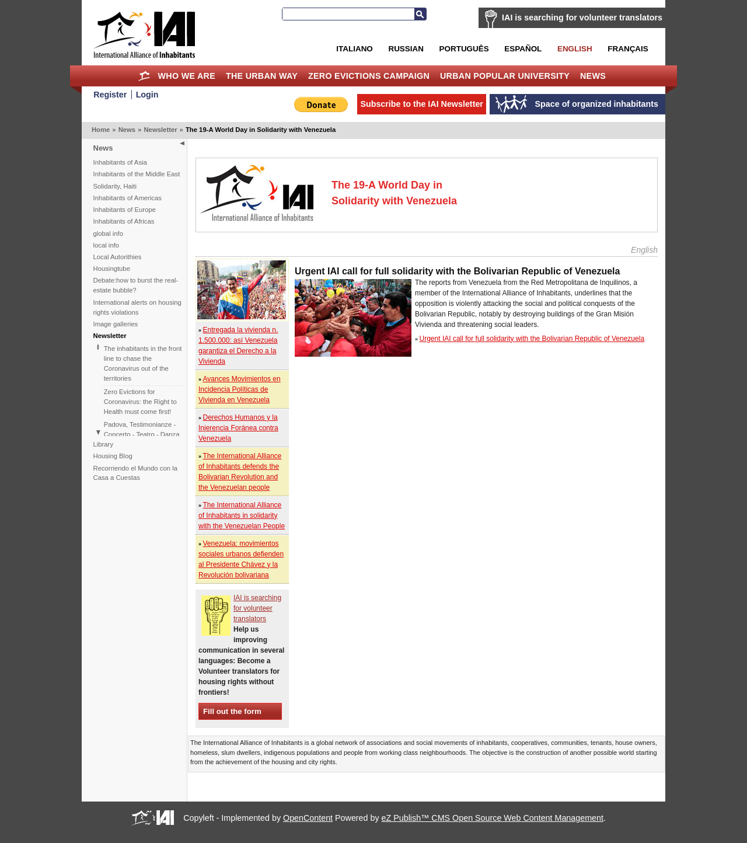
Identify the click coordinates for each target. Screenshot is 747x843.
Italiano (354, 48)
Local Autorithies (117, 256)
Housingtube (111, 268)
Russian (405, 48)
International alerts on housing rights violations (137, 307)
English (574, 48)
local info (106, 245)
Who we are (186, 76)
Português (464, 48)
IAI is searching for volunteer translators (582, 17)
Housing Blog (112, 455)
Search (420, 14)
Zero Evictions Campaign (369, 76)
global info (108, 233)
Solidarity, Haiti (115, 186)
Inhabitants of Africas (124, 221)
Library (103, 444)
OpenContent (308, 818)
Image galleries (115, 324)
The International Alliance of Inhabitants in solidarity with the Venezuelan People (241, 515)
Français (628, 48)
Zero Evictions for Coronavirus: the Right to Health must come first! (140, 401)
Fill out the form (232, 711)
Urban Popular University (505, 76)
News (593, 76)
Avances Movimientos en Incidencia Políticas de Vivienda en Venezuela (239, 389)
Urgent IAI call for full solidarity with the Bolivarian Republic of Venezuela (532, 339)
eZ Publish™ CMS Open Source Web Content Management (492, 818)
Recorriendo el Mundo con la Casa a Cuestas (135, 473)
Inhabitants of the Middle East (136, 173)
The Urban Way (262, 76)
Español (523, 48)
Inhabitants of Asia (120, 162)
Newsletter (160, 129)
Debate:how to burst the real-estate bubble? (136, 285)
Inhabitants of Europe (124, 209)
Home (144, 75)
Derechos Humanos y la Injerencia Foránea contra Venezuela (238, 428)
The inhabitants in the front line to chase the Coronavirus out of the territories (143, 363)
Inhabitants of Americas (127, 197)
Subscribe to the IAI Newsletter (421, 104)
